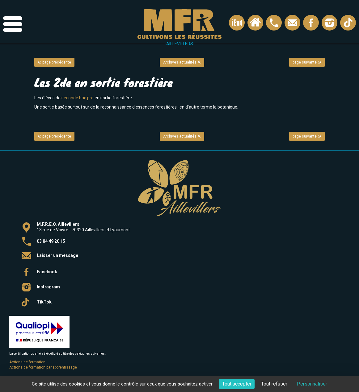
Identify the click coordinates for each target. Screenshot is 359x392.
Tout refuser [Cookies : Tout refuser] (274, 384)
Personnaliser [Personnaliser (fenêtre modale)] (312, 384)
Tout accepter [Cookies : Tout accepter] (236, 384)
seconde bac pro (77, 97)
